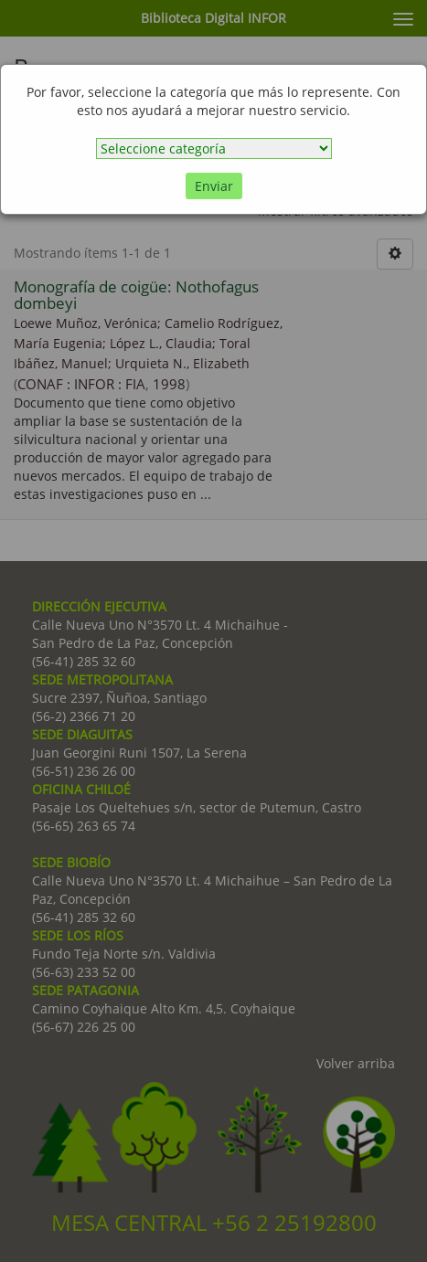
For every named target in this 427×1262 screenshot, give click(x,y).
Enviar (214, 186)
